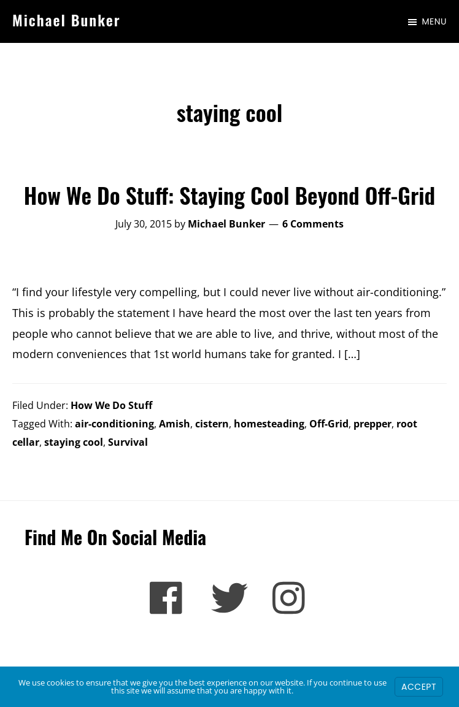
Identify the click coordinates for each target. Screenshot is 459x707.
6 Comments (313, 224)
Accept (418, 687)
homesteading (269, 423)
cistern (212, 423)
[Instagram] (290, 597)
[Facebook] (168, 597)
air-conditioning (114, 423)
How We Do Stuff (111, 405)
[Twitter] (229, 597)
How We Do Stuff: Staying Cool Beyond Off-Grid (229, 194)
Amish (174, 423)
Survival (128, 442)
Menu (434, 21)
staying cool (73, 442)
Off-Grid (329, 423)
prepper (372, 423)
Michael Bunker (66, 20)
